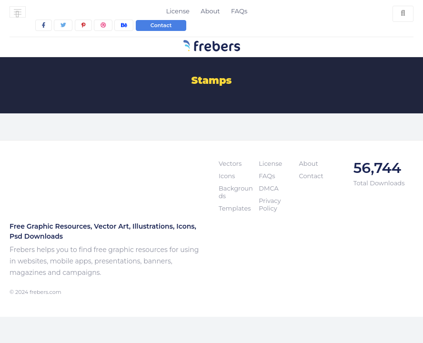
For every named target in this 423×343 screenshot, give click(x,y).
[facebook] (43, 25)
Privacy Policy (270, 204)
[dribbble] (103, 25)
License (178, 11)
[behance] (123, 25)
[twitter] (63, 25)
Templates (235, 208)
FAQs (239, 11)
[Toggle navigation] (18, 12)
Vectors (230, 163)
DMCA (268, 188)
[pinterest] (83, 25)
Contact (161, 25)
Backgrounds (236, 192)
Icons (227, 176)
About (210, 11)
